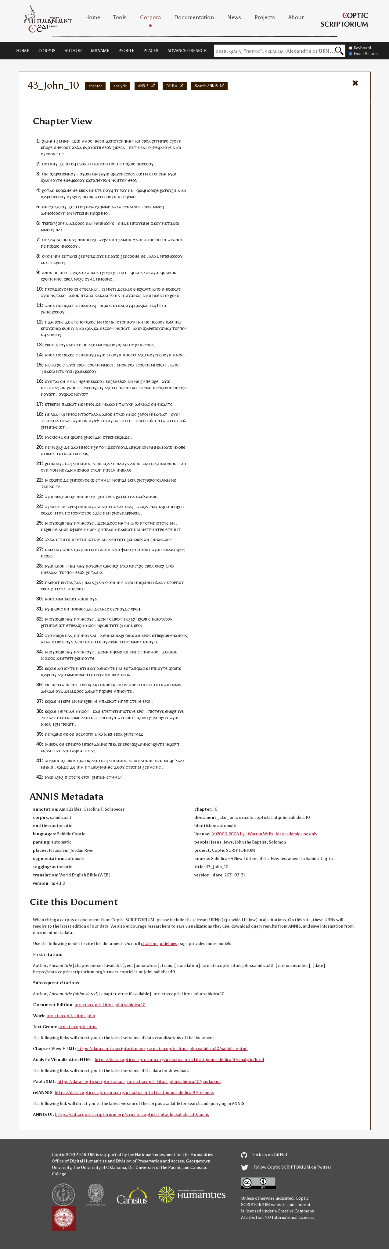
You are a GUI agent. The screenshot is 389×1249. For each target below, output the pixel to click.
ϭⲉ (58, 239)
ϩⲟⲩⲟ (174, 295)
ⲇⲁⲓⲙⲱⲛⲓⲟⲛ (136, 447)
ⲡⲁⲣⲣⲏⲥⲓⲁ (131, 513)
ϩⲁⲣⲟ (142, 414)
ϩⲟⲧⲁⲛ (48, 190)
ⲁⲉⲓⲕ (132, 480)
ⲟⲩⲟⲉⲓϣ (87, 480)
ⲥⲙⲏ (163, 174)
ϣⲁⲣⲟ (46, 674)
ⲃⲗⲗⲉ (126, 470)
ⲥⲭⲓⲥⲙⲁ (56, 437)
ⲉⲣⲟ (57, 262)
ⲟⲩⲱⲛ (85, 174)
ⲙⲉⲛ (159, 760)
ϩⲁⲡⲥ (71, 387)
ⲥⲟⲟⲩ (57, 549)
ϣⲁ (44, 180)
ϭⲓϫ (99, 572)
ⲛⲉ (130, 190)
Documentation (194, 17)
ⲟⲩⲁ (85, 272)
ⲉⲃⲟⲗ (146, 141)
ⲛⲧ (119, 180)
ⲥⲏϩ (118, 652)
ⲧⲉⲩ (167, 190)
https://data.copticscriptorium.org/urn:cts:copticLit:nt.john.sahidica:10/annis (132, 1114)
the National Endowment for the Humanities (170, 1154)
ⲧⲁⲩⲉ (71, 256)
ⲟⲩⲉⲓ (132, 355)
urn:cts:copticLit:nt (77, 1026)
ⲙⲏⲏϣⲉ (59, 760)
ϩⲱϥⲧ (145, 289)
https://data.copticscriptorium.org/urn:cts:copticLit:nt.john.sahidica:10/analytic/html (179, 1059)
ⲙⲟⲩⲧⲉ (55, 180)
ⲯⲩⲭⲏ (161, 305)
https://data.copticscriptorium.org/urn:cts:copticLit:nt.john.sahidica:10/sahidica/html (162, 1048)
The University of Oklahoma (99, 1167)
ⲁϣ (78, 625)
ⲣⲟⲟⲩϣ (114, 344)
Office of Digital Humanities (79, 1161)
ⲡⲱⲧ (136, 206)
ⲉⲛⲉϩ (113, 566)
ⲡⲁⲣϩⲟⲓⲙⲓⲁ (58, 223)
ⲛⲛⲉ (46, 206)
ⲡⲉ (61, 153)
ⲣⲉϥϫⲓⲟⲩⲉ (162, 147)
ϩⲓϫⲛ (99, 582)
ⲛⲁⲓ (137, 529)
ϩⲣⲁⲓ (153, 717)
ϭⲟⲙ (54, 470)
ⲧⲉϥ (155, 174)
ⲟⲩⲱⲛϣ (53, 328)
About (296, 17)
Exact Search (363, 53)
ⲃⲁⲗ (111, 470)
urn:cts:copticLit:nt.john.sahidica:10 (110, 1004)
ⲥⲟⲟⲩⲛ (110, 196)
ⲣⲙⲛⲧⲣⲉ (156, 529)
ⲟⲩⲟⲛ (47, 256)
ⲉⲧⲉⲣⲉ (68, 365)
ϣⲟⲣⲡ (173, 744)
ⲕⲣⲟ (77, 744)
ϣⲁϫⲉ (124, 437)
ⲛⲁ (94, 174)
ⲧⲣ (82, 387)
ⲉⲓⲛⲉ (73, 190)
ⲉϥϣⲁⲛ (62, 190)
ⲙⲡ (133, 223)
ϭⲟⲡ (87, 734)
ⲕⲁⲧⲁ (90, 180)
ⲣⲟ (166, 141)
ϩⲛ (86, 437)
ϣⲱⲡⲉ (166, 387)
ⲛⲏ (96, 141)
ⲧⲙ (117, 711)
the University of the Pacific (154, 1167)
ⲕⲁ (145, 305)
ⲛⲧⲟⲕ (58, 513)
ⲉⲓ (61, 279)
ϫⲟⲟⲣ (51, 334)
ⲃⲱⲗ (116, 674)
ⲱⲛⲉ (58, 609)
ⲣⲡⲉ (111, 496)
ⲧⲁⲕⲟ (61, 295)
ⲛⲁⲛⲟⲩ (87, 305)
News (234, 17)
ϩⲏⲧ (181, 506)
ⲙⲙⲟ (85, 141)
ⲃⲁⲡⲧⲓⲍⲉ (53, 750)
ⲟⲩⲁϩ (71, 196)
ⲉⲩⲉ (113, 295)
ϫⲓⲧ (166, 404)
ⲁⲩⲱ (177, 147)
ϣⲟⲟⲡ (142, 717)
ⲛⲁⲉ (48, 549)
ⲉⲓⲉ (160, 404)
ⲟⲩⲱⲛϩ (95, 566)
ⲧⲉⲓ (45, 223)
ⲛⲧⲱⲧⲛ (63, 539)
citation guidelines (159, 943)
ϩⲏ (173, 190)
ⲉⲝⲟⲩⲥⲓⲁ (51, 420)
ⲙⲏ (183, 463)
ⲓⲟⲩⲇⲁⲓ (95, 437)
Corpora (150, 17)
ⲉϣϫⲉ (46, 513)
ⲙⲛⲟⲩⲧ (71, 174)
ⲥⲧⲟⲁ (130, 496)
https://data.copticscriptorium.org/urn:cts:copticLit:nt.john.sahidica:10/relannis (134, 1092)
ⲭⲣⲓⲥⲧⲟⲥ (83, 513)
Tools (120, 17)
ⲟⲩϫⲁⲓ (144, 272)
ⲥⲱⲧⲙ (142, 174)
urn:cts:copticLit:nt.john (70, 1015)
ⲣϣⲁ (77, 272)
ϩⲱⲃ (143, 619)
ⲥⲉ (102, 196)
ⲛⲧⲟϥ (71, 164)
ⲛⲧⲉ (89, 674)
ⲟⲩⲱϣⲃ (57, 523)
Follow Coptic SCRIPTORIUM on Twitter (286, 1167)
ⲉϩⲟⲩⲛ (176, 141)
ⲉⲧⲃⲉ (83, 289)
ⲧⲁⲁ (77, 582)
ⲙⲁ (92, 279)
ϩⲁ (162, 190)
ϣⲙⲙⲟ (104, 206)
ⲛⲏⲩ (130, 141)
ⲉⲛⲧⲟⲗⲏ (148, 420)
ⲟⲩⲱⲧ (49, 394)
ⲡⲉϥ (104, 344)
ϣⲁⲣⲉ (55, 174)
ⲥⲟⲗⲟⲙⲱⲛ (148, 496)
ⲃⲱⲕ (95, 272)
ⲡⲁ (64, 404)
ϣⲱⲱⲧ (174, 289)
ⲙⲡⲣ (122, 701)
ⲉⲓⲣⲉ (78, 529)
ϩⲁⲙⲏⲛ (48, 141)
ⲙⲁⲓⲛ (48, 767)
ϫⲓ (119, 295)
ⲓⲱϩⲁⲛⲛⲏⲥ (140, 744)
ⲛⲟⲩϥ (108, 190)
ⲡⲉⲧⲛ (140, 652)
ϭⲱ (80, 750)
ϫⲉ (108, 141)
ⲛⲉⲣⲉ (124, 744)
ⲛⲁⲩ (178, 322)
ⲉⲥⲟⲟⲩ (65, 147)
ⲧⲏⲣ (118, 190)
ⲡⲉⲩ (99, 180)
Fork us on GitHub (265, 1154)
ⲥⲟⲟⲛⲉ (52, 153)
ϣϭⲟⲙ (146, 582)
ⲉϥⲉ (136, 289)
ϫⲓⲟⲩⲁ (67, 642)
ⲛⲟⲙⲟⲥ (151, 652)
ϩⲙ (143, 381)
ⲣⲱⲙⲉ (112, 642)
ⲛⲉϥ (69, 180)
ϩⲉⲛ (81, 256)
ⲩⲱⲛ (97, 470)
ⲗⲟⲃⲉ (180, 447)
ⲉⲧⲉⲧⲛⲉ (64, 717)
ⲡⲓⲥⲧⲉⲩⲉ (160, 523)
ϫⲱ (76, 141)
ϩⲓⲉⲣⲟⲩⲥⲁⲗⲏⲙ (157, 480)
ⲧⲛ (101, 141)
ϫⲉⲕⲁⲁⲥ (124, 289)
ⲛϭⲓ (97, 223)
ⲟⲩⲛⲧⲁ (51, 381)
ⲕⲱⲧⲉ (54, 506)
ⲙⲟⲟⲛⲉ (105, 279)
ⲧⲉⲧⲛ (61, 453)
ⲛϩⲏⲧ (96, 447)
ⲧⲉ (78, 213)
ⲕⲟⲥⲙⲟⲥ (128, 684)
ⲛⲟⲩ (82, 322)
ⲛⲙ (59, 599)
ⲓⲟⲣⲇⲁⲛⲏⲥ (97, 744)
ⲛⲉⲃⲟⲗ (121, 381)
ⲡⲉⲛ (167, 256)
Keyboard (360, 48)
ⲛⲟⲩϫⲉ (123, 609)
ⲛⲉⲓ (115, 437)
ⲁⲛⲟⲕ (178, 239)
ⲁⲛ (137, 141)
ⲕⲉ (118, 147)
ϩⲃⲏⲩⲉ (51, 529)
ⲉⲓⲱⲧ (81, 365)
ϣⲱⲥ (130, 164)
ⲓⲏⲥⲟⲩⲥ (107, 223)
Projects (264, 17)
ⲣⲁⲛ (106, 180)
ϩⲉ (81, 279)
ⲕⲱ (52, 371)
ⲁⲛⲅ (94, 691)
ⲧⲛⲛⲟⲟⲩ (105, 684)
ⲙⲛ (48, 414)
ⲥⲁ (123, 147)
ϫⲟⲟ (78, 223)
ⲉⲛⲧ (65, 582)
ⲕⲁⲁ (66, 420)
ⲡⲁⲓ (45, 174)
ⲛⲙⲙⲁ (154, 447)
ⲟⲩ (150, 147)
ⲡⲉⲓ (149, 381)
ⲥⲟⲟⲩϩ (93, 387)
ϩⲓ (114, 147)
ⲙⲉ (69, 289)
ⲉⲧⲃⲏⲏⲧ (173, 529)
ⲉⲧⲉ (117, 141)
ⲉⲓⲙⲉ (145, 223)
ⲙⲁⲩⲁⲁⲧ (159, 414)
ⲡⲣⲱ (50, 486)
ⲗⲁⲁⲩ (93, 289)
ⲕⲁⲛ (96, 711)
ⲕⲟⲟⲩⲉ (58, 463)
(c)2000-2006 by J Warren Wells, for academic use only (264, 834)
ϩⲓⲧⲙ (156, 141)
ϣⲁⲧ (146, 506)
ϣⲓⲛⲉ (57, 734)
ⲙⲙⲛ (71, 674)
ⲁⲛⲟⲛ (83, 599)
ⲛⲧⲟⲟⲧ (84, 414)
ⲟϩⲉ (49, 147)
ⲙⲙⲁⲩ (141, 147)
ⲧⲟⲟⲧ (122, 272)
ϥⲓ (63, 414)
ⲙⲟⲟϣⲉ (152, 190)
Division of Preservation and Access (150, 1161)
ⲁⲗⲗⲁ (77, 147)
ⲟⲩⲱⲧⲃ (94, 147)
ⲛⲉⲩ (135, 566)
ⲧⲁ (61, 371)
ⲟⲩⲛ (174, 414)
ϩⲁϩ (59, 447)
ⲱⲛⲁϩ (136, 295)
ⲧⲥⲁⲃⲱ (113, 619)
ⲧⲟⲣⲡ (177, 328)
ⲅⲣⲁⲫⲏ (104, 674)
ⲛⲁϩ (119, 635)
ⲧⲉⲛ (123, 322)
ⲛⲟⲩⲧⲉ (152, 642)
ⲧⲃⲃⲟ (84, 684)
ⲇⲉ (61, 164)
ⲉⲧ (133, 147)
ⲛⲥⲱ (86, 196)
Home (92, 17)
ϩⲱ (131, 365)
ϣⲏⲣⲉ (107, 691)
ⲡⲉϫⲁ (47, 239)
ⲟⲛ (65, 239)
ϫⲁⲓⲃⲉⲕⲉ (55, 322)
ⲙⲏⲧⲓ (111, 289)
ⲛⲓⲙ (56, 256)
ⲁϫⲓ (95, 513)
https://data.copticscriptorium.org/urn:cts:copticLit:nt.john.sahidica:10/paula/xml (139, 1081)
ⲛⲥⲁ (89, 206)
